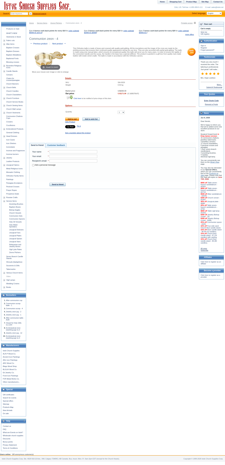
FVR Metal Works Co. (11, 379)
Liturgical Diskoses (16, 230)
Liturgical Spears (15, 239)
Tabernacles (10, 269)
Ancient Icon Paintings (11, 357)
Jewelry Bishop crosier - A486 (210, 219)
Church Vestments (13, 113)
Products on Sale (12, 29)
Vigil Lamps (10, 280)
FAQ (4, 429)
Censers (9, 75)
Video (8, 276)
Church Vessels (15, 213)
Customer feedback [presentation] (56, 145)
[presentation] (64, 173)
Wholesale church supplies (13, 435)
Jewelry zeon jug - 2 (13, 312)
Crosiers (9, 122)
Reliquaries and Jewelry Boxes (15, 245)
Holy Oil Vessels (15, 222)
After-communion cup (14, 300)
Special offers (8, 401)
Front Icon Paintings (10, 376)
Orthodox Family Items (15, 176)
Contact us (7, 426)
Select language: (207, 13)
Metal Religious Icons (14, 169)
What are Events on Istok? (13, 432)
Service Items (42, 23)
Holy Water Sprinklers (13, 226)
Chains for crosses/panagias (13, 79)
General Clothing (12, 132)
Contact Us (217, 2)
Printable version (187, 23)
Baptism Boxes (15, 207)
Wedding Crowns (12, 284)
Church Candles (12, 91)
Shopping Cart (175, 2)
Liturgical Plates (15, 236)
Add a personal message (43, 165)
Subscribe (204, 250)
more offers (189, 34)
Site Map (205, 2)
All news (204, 248)
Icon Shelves (11, 143)
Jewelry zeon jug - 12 (14, 333)
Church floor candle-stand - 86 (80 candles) (209, 241)
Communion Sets (15, 216)
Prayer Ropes (11, 190)
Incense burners (12, 154)
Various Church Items (14, 273)
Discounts (6, 439)
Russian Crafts (12, 197)
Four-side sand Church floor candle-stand (210, 227)
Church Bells (11, 87)
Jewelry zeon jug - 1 (13, 315)
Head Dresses (11, 136)
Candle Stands (12, 71)
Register (204, 48)
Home (31, 23)
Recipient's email (39, 161)
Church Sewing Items (14, 105)
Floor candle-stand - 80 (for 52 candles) (211, 230)
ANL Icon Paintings (10, 360)
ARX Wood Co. (8, 363)
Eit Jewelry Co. (8, 373)
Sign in (203, 46)
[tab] (37, 145)
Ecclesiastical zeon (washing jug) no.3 (13, 329)
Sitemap (6, 404)
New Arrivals (7, 410)
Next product (59, 44)
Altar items (10, 44)
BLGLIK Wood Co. (10, 369)
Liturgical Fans (14, 233)
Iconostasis (10, 147)
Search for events (9, 398)
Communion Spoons (17, 219)
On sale (6, 413)
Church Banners (12, 84)
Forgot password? (207, 50)
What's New (214, 162)
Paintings (9, 179)
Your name (36, 152)
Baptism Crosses (12, 48)
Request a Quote (211, 104)
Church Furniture (12, 98)
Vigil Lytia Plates (15, 249)
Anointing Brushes (16, 204)
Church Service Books (14, 102)
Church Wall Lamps (13, 109)
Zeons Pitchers (56, 23)
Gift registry (205, 34)
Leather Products (12, 161)
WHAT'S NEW (11, 33)
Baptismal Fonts (12, 58)
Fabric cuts (10, 40)
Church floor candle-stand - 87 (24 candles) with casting (209, 235)
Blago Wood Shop (10, 366)
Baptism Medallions (13, 55)
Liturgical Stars (15, 242)
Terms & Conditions (10, 448)
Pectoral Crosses (12, 187)
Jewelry (9, 158)
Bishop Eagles (14, 210)
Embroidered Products (14, 129)
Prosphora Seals (12, 194)
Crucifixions (10, 125)
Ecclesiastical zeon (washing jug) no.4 (13, 337)
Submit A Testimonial (214, 87)
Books (8, 287)
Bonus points (8, 442)
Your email (36, 156)
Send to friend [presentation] (37, 145)
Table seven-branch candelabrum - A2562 (209, 184)
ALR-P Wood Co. (9, 354)
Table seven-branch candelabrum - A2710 (209, 190)
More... (219, 85)
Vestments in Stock (13, 37)
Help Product (70, 122)
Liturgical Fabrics (12, 165)
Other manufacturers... (11, 382)
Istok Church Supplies (11, 351)
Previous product (38, 44)
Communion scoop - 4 (14, 308)
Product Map (191, 2)
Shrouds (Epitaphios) (14, 262)
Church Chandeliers (13, 95)
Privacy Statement (10, 445)
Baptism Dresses (12, 51)
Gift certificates (8, 395)
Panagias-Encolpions (14, 183)
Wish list (204, 32)
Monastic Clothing (13, 172)
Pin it (79, 126)
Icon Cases (10, 140)
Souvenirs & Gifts (13, 265)
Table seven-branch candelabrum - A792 (209, 207)
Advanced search (39, 14)
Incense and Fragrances (15, 151)
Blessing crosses (12, 62)
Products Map (8, 407)
